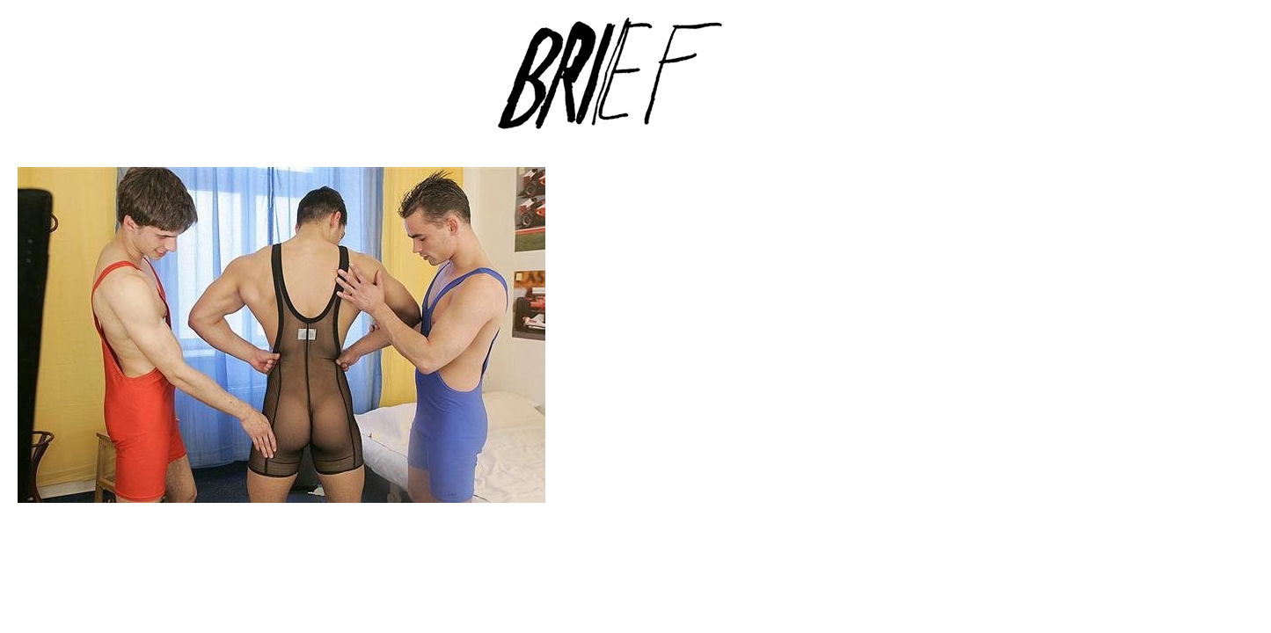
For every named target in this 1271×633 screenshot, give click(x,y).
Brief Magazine (636, 83)
